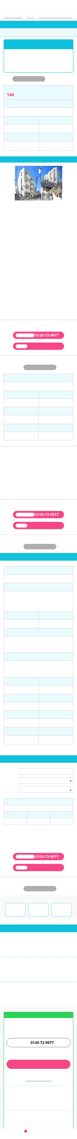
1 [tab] (34, 206)
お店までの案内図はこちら (38, 1006)
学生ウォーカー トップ (13, 17)
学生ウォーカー (38, 1098)
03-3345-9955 (16, 954)
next (74, 185)
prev (2, 185)
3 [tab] (39, 206)
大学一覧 (30, 17)
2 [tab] (37, 206)
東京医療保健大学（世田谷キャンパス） (55, 17)
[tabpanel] (38, 183)
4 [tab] (42, 206)
